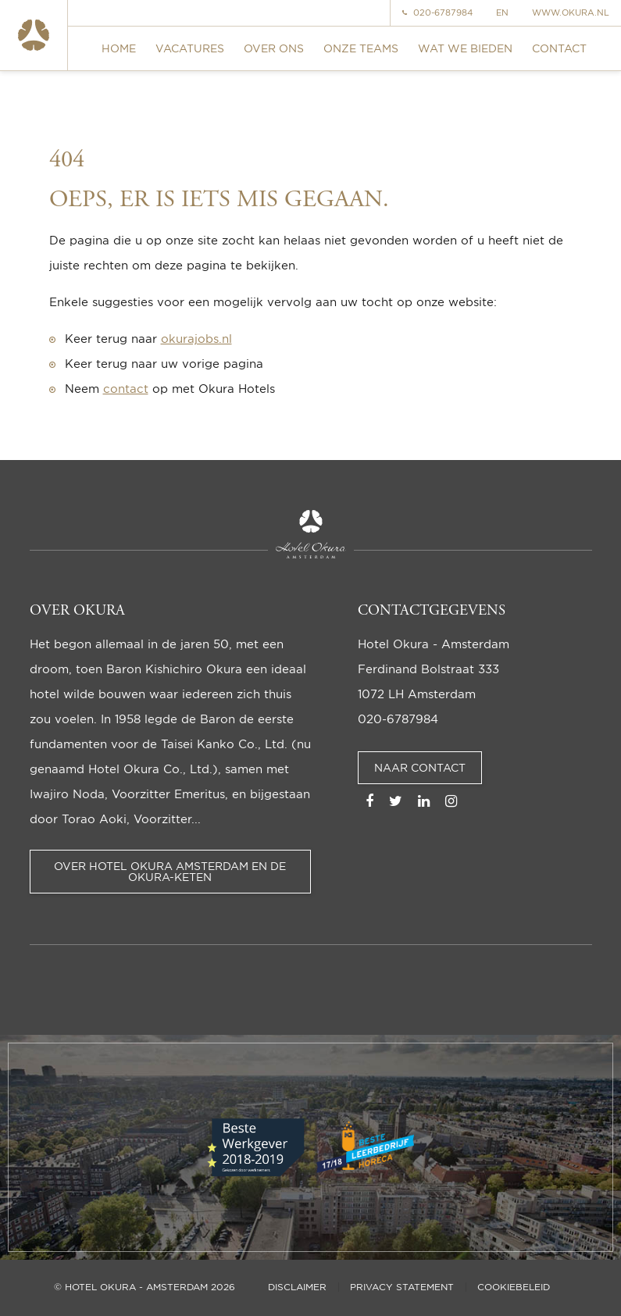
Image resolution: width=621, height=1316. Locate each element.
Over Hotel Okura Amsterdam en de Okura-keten (170, 871)
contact (125, 388)
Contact (559, 48)
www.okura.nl (570, 13)
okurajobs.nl (196, 338)
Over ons (274, 48)
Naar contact (420, 767)
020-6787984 (437, 13)
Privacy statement (402, 1287)
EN (502, 13)
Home (119, 48)
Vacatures (189, 48)
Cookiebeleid (513, 1287)
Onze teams (360, 48)
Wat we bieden (465, 48)
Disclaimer (297, 1287)
